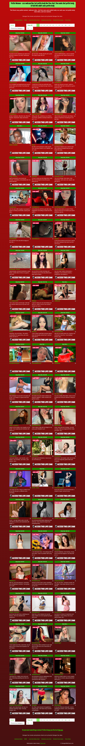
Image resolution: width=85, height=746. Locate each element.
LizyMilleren (35, 207)
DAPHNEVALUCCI (60, 207)
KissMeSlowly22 (14, 363)
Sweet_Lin (12, 674)
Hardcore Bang (18, 20)
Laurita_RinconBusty (15, 705)
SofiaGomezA (36, 674)
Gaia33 (57, 238)
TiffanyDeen (13, 456)
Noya (33, 145)
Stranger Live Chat (46, 20)
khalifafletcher (36, 425)
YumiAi (11, 550)
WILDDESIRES (36, 269)
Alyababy (57, 363)
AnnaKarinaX (36, 643)
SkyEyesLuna (36, 394)
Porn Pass (68, 20)
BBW (25, 20)
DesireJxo (35, 52)
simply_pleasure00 (60, 518)
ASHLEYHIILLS (59, 52)
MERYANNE (58, 425)
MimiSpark (58, 705)
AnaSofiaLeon (59, 674)
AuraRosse (12, 207)
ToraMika (57, 550)
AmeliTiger (58, 643)
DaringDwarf (36, 612)
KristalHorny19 (59, 487)
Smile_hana (35, 487)
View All (29, 25)
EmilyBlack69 (59, 114)
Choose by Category (17, 28)
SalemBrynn (36, 238)
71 (28, 28)
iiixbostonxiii (13, 487)
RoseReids (58, 456)
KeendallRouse (36, 363)
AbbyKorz (12, 580)
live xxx (60, 730)
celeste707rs (13, 643)
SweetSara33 (36, 82)
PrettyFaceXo (36, 580)
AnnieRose (58, 82)
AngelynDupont (59, 580)
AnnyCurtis (58, 612)
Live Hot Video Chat (34, 20)
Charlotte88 (12, 238)
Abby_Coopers (14, 425)
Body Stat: (20, 33)
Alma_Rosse (13, 176)
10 (65, 25)
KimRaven (35, 456)
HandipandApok (37, 518)
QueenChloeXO (36, 114)
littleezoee (12, 394)
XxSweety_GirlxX (14, 269)
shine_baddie (13, 145)
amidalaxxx (12, 114)
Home (12, 25)
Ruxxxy (34, 331)
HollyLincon (13, 82)
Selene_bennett (14, 612)
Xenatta (34, 705)
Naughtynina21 (14, 52)
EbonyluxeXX (59, 331)
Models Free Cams (58, 20)
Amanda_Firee (59, 176)
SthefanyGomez (59, 269)
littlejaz (34, 301)
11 (69, 25)
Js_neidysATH (13, 301)
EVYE (11, 331)
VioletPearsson (14, 518)
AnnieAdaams (59, 145)
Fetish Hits (42, 743)
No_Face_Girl (59, 394)
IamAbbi (34, 176)
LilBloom (57, 301)
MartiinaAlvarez (36, 550)
